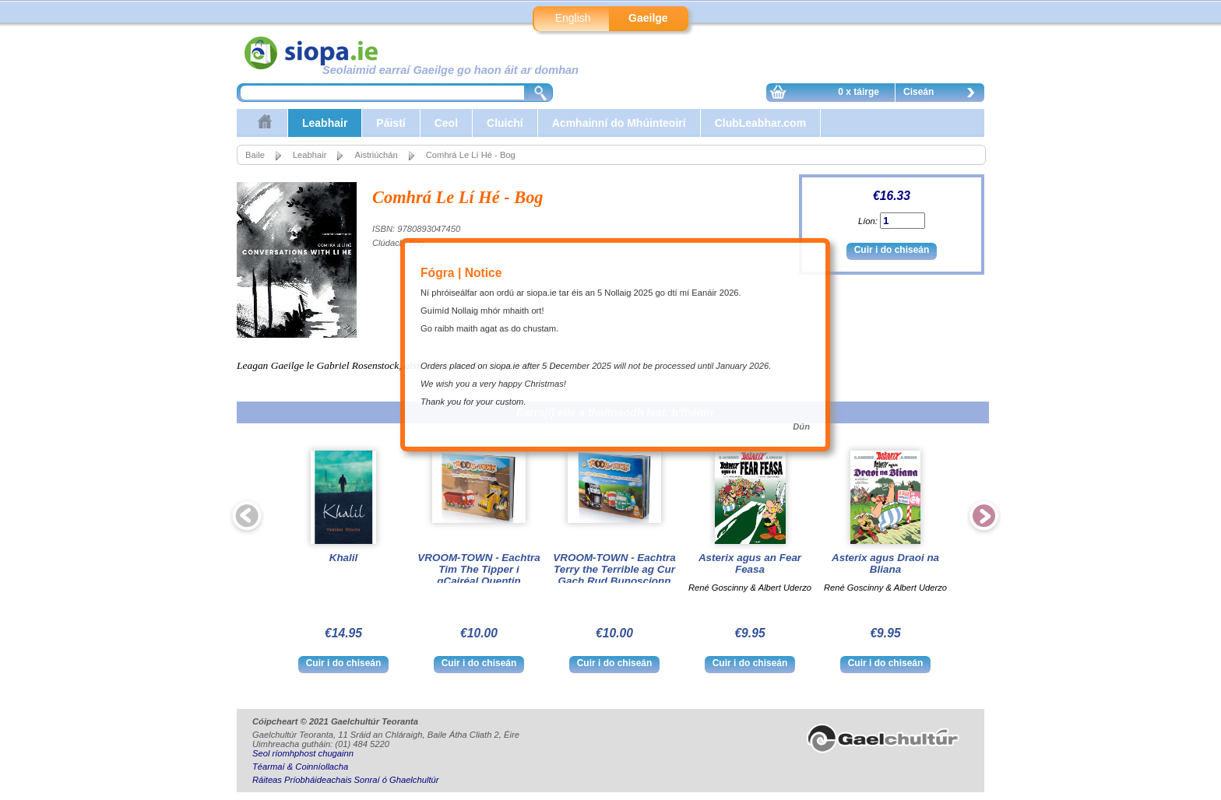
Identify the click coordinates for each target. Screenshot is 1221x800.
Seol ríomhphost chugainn (303, 753)
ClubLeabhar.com (760, 123)
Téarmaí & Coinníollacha (300, 766)
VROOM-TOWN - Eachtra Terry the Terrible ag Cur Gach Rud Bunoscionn (614, 569)
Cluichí (505, 123)
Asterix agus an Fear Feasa (749, 563)
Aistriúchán (375, 155)
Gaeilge (648, 18)
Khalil (343, 557)
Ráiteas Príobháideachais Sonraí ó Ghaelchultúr (345, 779)
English (573, 18)
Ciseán (943, 94)
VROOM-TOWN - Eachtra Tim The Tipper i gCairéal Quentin (478, 569)
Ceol (446, 123)
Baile (255, 155)
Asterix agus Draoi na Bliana (885, 563)
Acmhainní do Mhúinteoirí (619, 123)
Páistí (390, 123)
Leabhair (324, 123)
